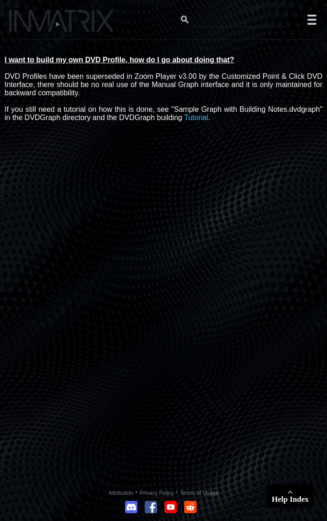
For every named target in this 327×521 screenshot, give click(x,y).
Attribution (121, 493)
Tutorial (196, 117)
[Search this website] (239, 19)
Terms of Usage (199, 493)
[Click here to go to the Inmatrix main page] (25, 24)
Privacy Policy (157, 493)
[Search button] (185, 19)
